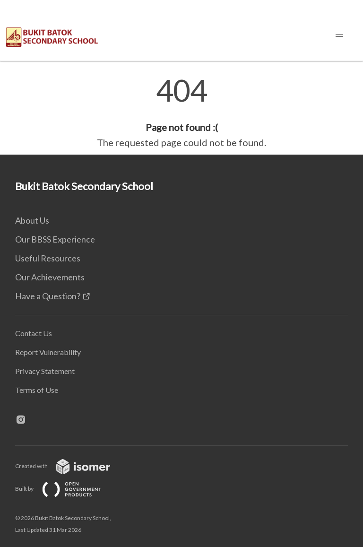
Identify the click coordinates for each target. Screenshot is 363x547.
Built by (65, 488)
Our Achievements (50, 277)
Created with (70, 465)
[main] (181, 112)
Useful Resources (47, 258)
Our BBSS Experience (55, 239)
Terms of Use (36, 389)
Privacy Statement (45, 370)
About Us (32, 220)
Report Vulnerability (48, 351)
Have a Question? (47, 296)
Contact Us (33, 333)
